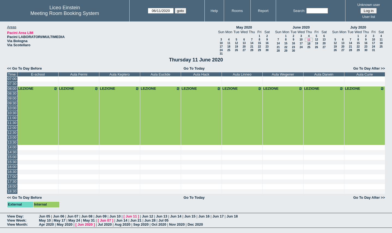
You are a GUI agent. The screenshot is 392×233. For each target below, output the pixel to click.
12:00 (12, 128)
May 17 (59, 220)
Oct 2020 (158, 224)
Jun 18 (232, 216)
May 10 (45, 220)
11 (228, 43)
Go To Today (194, 68)
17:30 (12, 181)
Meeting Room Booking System (64, 13)
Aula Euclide (160, 74)
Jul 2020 (105, 224)
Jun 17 (217, 216)
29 (259, 50)
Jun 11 (131, 216)
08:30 (12, 93)
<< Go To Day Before (24, 68)
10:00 (12, 108)
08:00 (12, 88)
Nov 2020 (177, 224)
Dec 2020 (195, 224)
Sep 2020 (141, 224)
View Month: (17, 224)
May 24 (74, 220)
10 (221, 43)
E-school (38, 74)
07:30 (12, 84)
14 (251, 43)
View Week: (16, 220)
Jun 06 (58, 216)
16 (266, 43)
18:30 (12, 191)
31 (221, 53)
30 (266, 50)
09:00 (12, 98)
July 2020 (358, 27)
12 (236, 43)
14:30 (12, 152)
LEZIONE (38, 88)
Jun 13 (161, 216)
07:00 (12, 79)
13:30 (12, 142)
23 (266, 46)
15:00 (12, 157)
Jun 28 (149, 220)
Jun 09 (100, 216)
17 (221, 46)
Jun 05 (44, 216)
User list (368, 17)
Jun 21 (135, 220)
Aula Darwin (323, 74)
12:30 (12, 133)
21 (251, 46)
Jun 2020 (85, 224)
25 (228, 50)
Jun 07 (72, 216)
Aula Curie (364, 74)
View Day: (15, 216)
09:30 (12, 103)
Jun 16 (204, 216)
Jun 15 (189, 216)
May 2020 (244, 27)
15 (259, 43)
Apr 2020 (46, 224)
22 (259, 46)
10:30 (12, 113)
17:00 (12, 177)
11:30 (12, 123)
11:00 (12, 118)
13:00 (12, 137)
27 (244, 50)
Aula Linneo (242, 74)
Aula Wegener (283, 74)
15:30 (12, 162)
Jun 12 (147, 216)
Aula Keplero (119, 74)
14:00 (12, 147)
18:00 (12, 186)
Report (263, 11)
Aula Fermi (78, 74)
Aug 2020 (122, 224)
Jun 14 (175, 216)
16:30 (12, 172)
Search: (299, 11)
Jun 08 (86, 216)
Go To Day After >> (369, 68)
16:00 (12, 167)
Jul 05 (163, 220)
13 (244, 43)
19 (236, 46)
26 (236, 50)
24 (221, 50)
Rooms (237, 11)
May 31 (89, 220)
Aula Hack (201, 74)
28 (251, 50)
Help (214, 11)
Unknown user (368, 5)
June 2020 (301, 27)
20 (244, 46)
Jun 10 (115, 216)
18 (228, 46)
